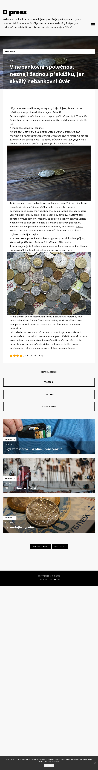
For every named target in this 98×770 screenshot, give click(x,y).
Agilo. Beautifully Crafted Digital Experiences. (56, 580)
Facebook (49, 382)
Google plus (49, 406)
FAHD (79, 226)
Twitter (49, 394)
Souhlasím (49, 766)
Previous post (40, 546)
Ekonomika (10, 51)
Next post (60, 546)
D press (15, 12)
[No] (94, 763)
